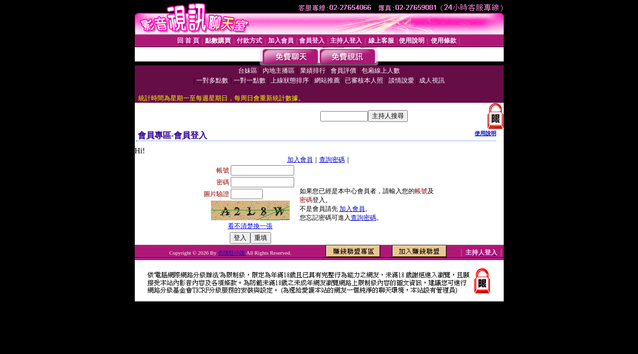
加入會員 (300, 159)
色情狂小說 (232, 253)
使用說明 (485, 133)
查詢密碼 (332, 159)
